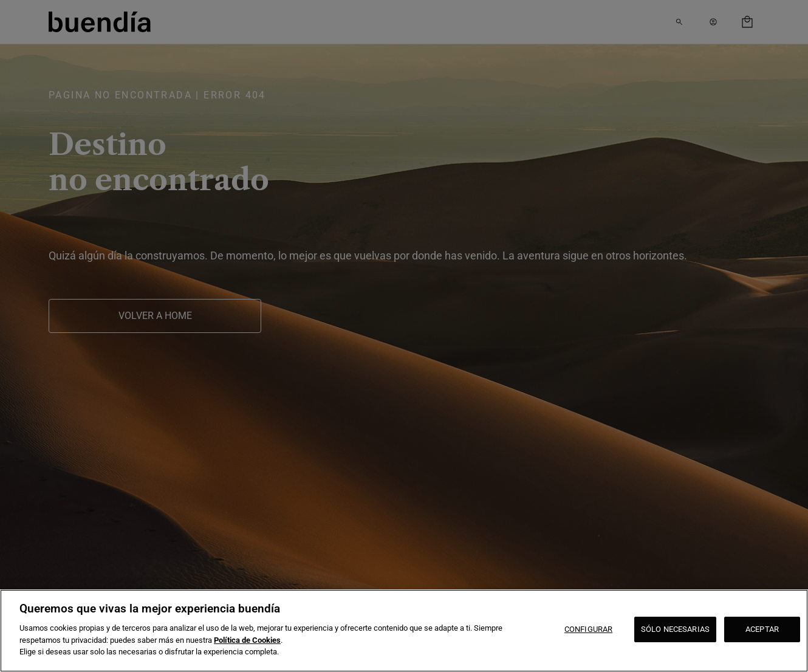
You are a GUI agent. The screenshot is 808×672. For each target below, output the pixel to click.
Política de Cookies (247, 640)
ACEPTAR (762, 629)
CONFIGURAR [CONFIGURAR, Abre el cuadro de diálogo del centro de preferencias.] (588, 629)
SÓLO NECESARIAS (675, 629)
